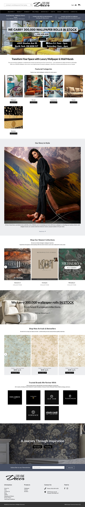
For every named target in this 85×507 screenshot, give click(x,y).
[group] (17, 267)
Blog (5, 493)
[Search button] (31, 5)
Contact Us (74, 11)
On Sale (59, 11)
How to (53, 11)
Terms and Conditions (9, 499)
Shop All (42, 39)
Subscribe (70, 467)
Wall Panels (35, 11)
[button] (79, 267)
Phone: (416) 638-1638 (52, 488)
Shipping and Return (9, 496)
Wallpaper (11, 11)
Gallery (6, 494)
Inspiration (45, 11)
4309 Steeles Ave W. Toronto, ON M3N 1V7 (53, 492)
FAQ (5, 490)
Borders (27, 11)
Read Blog (48, 446)
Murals (19, 11)
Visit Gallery (37, 446)
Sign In (74, 5)
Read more (42, 231)
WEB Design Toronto (69, 504)
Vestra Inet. (78, 504)
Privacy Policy (7, 497)
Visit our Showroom (42, 313)
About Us (66, 11)
